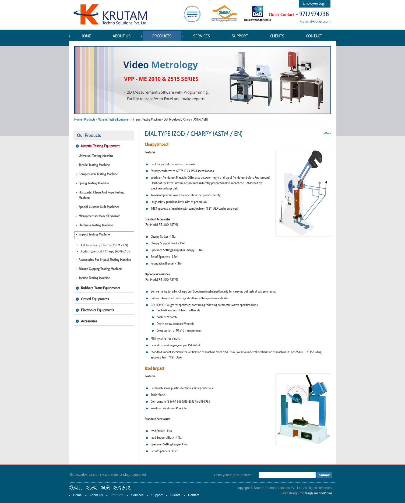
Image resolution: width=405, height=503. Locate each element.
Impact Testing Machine (94, 234)
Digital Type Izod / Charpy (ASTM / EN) (105, 251)
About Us (122, 35)
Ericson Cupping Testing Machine (100, 268)
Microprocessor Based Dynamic (99, 216)
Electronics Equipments (97, 310)
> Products (88, 119)
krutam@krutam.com (315, 21)
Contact (314, 35)
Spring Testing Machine (94, 183)
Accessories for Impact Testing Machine (105, 259)
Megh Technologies (318, 493)
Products (161, 35)
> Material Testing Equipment (113, 119)
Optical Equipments (95, 299)
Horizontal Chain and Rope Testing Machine (101, 195)
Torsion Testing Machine (94, 278)
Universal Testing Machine (96, 155)
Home (85, 35)
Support (240, 35)
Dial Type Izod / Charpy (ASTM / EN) (104, 245)
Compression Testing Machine (98, 174)
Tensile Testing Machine (94, 165)
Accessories (89, 321)
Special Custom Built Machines (99, 207)
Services (201, 35)
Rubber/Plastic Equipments (100, 288)
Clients (277, 35)
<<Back (327, 133)
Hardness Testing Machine (96, 225)
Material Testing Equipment (100, 145)
